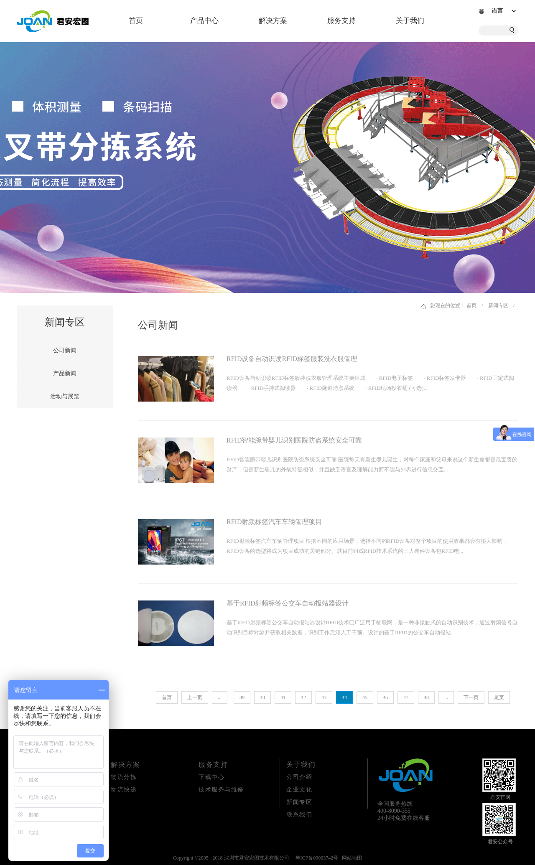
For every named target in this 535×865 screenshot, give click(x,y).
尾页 (499, 697)
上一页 (194, 697)
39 (242, 697)
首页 (136, 21)
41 (282, 697)
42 (303, 697)
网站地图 (350, 858)
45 (364, 697)
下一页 (471, 697)
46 (385, 697)
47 (405, 697)
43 (323, 697)
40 (262, 697)
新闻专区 (498, 305)
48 (426, 697)
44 (344, 697)
